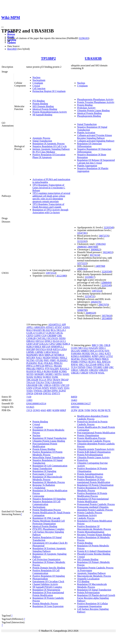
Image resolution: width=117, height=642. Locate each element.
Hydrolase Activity (86, 107)
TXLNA (40, 382)
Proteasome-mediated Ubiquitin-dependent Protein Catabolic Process (95, 508)
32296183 (84, 38)
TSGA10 (30, 382)
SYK (107, 364)
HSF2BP (30, 349)
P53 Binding (38, 101)
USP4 (29, 388)
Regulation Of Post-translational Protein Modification (48, 594)
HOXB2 (86, 353)
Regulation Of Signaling (44, 471)
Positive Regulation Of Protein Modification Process (92, 494)
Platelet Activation (86, 132)
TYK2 (47, 382)
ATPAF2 (49, 327)
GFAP (35, 344)
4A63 (43, 410)
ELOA (56, 341)
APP (63, 324)
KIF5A (56, 349)
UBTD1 (56, 385)
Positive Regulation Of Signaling (48, 576)
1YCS (29, 410)
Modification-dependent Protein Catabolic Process (92, 417)
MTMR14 (59, 355)
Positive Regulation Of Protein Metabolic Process (47, 453)
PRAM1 (58, 366)
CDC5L (59, 332)
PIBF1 (53, 360)
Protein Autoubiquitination (90, 474)
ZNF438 (38, 393)
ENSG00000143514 (36, 403)
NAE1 (39, 357)
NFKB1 (55, 357)
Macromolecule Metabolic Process (94, 576)
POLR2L (48, 363)
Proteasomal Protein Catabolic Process (96, 504)
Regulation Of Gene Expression (48, 606)
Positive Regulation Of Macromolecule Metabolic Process (94, 527)
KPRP (95, 356)
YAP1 (60, 388)
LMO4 (47, 352)
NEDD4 (47, 357)
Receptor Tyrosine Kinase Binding (94, 534)
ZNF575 (56, 393)
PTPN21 (83, 361)
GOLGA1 (44, 344)
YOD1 (29, 390)
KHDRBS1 (85, 356)
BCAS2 (46, 330)
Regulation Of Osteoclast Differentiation (89, 145)
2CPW (74, 410)
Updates (11, 42)
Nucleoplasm (38, 80)
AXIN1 (66, 327)
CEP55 (29, 335)
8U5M (101, 410)
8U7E (107, 410)
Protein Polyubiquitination (90, 454)
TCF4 (74, 367)
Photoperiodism (40, 578)
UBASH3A (56, 382)
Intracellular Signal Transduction (48, 457)
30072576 (104, 235)
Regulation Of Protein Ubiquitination (95, 485)
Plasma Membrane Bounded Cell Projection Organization (48, 522)
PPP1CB (39, 366)
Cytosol (36, 85)
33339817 (90, 277)
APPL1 (30, 327)
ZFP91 (54, 390)
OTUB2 (39, 360)
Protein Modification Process (46, 509)
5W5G (94, 410)
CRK (59, 335)
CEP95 (37, 335)
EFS (107, 350)
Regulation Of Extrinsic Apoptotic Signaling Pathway (49, 549)
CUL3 (85, 348)
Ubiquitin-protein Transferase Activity (95, 449)
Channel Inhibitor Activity (45, 584)
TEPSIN (81, 367)
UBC (40, 385)
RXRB (54, 371)
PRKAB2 (31, 368)
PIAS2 (84, 359)
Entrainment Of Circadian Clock (48, 581)
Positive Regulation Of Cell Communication (45, 571)
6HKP (63, 410)
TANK (54, 377)
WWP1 (45, 388)
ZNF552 (47, 393)
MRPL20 (49, 355)
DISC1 (102, 348)
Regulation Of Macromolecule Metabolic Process (47, 478)
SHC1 (82, 364)
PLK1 (41, 363)
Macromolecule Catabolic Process (93, 441)
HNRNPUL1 (57, 346)
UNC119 (64, 385)
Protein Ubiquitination (88, 435)
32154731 (90, 296)
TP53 (49, 379)
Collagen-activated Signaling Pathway (95, 140)
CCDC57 (40, 332)
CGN (44, 335)
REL (99, 361)
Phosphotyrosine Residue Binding (93, 554)
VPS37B (93, 372)
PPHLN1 (58, 363)
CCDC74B (76, 348)
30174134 (94, 255)
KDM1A (75, 356)
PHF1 (47, 360)
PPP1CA (30, 366)
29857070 (103, 304)
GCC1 (63, 341)
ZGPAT (62, 390)
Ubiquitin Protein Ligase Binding (93, 110)
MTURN (30, 357)
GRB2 (59, 344)
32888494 (106, 282)
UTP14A (37, 388)
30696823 (95, 249)
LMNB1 (30, 352)
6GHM (55, 410)
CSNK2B (31, 338)
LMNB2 (39, 352)
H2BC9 (30, 346)
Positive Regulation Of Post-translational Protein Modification (93, 481)
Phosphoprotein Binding (89, 116)
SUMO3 (47, 377)
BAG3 (29, 330)
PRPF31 (40, 368)
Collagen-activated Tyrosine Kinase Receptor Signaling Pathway (94, 136)
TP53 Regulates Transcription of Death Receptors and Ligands (48, 205)
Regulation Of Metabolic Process (48, 482)
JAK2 (101, 353)
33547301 (82, 233)
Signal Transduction (42, 140)
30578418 (107, 315)
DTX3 (101, 350)
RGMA (47, 371)
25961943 (101, 244)
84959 (74, 396)
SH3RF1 (49, 374)
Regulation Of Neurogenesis (46, 589)
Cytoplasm (37, 83)
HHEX (37, 346)
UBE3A (47, 385)
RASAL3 (64, 368)
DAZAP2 (93, 348)
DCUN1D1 (52, 338)
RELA (40, 371)
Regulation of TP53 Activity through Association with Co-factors (50, 211)
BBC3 (95, 345)
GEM (29, 344)
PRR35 (105, 359)
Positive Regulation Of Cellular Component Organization (92, 605)
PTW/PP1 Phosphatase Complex (48, 529)
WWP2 (53, 388)
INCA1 (94, 353)
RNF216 (106, 361)
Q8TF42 (75, 407)
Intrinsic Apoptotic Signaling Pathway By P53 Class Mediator (51, 150)
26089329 (90, 313)
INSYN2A (40, 349)
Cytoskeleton (38, 487)
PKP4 (91, 359)
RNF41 (74, 364)
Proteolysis (82, 460)
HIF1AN (46, 346)
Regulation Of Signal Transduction (49, 438)
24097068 (92, 246)
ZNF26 (29, 393)
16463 (74, 400)
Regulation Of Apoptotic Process (48, 143)
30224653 (108, 252)
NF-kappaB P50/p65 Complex (47, 587)
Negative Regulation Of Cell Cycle (49, 146)
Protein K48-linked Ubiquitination (94, 452)
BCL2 (54, 330)
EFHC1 (48, 341)
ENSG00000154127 (81, 403)
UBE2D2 (93, 370)
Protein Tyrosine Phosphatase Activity (95, 102)
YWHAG (38, 390)
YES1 (66, 388)
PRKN (97, 359)
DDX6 (62, 338)
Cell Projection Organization (46, 559)
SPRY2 (100, 364)
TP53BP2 (48, 58)
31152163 (82, 241)
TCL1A (42, 379)
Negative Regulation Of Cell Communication (46, 503)
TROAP (65, 379)
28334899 (107, 318)
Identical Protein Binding (44, 109)
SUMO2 (38, 377)
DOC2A (94, 350)
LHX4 (63, 349)
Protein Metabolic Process (45, 603)
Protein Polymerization (88, 592)
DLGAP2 (75, 350)
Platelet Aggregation (87, 165)
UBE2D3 (103, 370)
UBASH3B (93, 58)
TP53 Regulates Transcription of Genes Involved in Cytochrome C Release (48, 188)
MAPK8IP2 (32, 355)
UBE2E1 (75, 372)
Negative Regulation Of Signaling (49, 498)
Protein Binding (40, 103)
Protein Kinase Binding (43, 449)
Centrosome (38, 496)
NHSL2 (63, 357)
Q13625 (30, 407)
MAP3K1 (75, 359)
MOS (41, 355)
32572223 (82, 263)
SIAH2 (29, 377)
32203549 (108, 227)
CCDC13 (30, 332)
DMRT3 (85, 350)
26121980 (61, 275)
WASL (101, 372)
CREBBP (51, 335)
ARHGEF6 (39, 327)
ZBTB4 (47, 390)
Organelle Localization (88, 578)
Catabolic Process (85, 518)
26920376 (96, 302)
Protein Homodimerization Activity (49, 112)
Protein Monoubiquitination (90, 532)
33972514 (51, 273)
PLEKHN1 (31, 363)
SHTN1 (58, 374)
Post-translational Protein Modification (44, 445)
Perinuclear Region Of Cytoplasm (49, 91)
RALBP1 (54, 368)
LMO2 (101, 356)
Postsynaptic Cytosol (42, 474)
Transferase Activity (87, 515)
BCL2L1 (61, 330)
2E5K (81, 410)
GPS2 (52, 344)
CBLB (107, 345)
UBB (105, 367)
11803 (29, 400)
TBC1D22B (32, 379)
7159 (28, 396)
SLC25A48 (90, 364)
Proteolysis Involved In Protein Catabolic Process (92, 423)
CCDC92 (50, 332)
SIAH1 (65, 374)
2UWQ (36, 410)
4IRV (49, 410)
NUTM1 (30, 360)
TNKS (89, 367)
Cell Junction (38, 88)
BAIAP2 (37, 330)
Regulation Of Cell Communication (49, 465)
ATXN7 (58, 327)
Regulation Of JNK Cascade (46, 518)
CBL (101, 345)
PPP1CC (49, 366)
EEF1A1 (39, 341)
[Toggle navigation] (2, 27)
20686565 (82, 246)
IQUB (49, 349)
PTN (47, 368)
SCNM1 (63, 371)
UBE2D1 (84, 370)
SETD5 (30, 374)
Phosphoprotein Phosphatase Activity (95, 99)
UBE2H (84, 372)
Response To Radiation (43, 485)
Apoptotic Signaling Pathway (91, 573)
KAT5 (108, 353)
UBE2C (75, 370)
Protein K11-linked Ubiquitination (94, 551)
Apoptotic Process (41, 138)
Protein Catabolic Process (89, 512)
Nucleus (36, 77)
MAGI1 (55, 352)
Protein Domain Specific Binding (48, 567)
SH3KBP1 (39, 374)
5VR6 (87, 410)
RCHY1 (92, 361)
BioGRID (12, 49)
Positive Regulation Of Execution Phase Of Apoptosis (48, 156)
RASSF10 (31, 371)
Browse (11, 34)
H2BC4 (66, 344)
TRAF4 (56, 379)
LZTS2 (109, 356)
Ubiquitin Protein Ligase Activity (93, 457)
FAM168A (76, 353)
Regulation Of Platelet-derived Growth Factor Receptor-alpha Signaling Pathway (96, 598)
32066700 (82, 310)
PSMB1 (75, 361)
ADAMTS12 (54, 324)
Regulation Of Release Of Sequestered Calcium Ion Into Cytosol (96, 161)
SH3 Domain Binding (43, 106)
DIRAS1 (30, 341)
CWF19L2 (41, 338)
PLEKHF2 (62, 360)
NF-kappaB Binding (42, 114)
